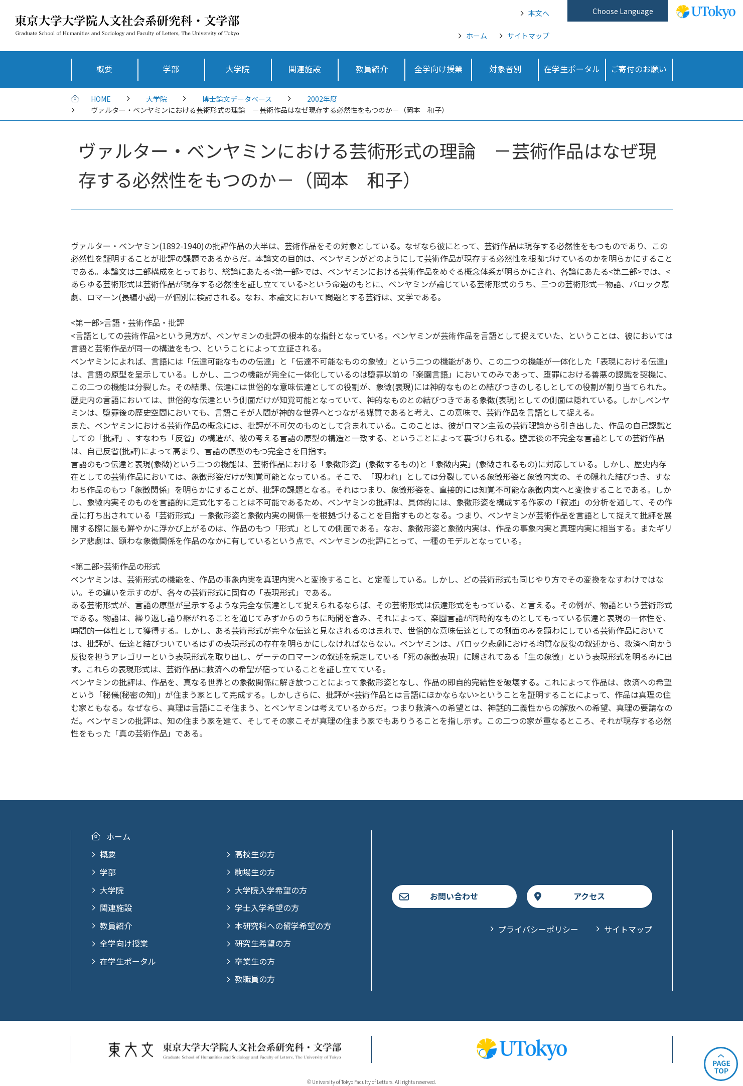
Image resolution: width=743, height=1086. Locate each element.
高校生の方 (255, 854)
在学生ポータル (128, 961)
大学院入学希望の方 (271, 890)
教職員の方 (255, 979)
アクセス (589, 896)
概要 (108, 854)
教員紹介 (116, 926)
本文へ (538, 13)
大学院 (156, 99)
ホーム (476, 36)
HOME (101, 99)
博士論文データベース (237, 99)
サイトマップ (528, 36)
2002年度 (322, 99)
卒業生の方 (255, 961)
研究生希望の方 (263, 943)
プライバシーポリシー (538, 929)
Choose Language (622, 11)
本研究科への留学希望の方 (283, 926)
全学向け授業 (124, 943)
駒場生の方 (255, 872)
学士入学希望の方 (267, 907)
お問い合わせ (454, 896)
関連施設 (116, 907)
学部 (108, 872)
